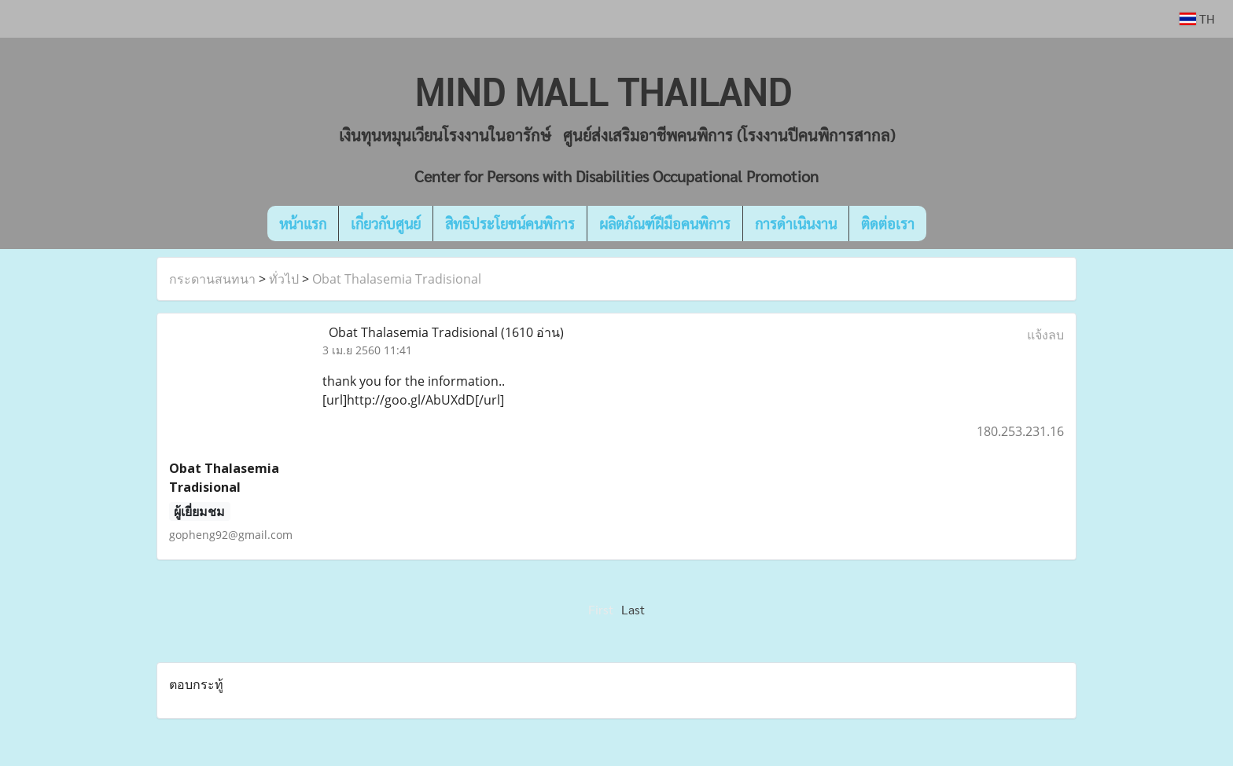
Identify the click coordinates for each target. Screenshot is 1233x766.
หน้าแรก (302, 223)
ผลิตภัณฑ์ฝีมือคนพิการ (665, 223)
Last (633, 609)
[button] (950, 224)
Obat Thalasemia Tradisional (396, 279)
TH (1197, 18)
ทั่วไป (284, 279)
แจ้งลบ (1045, 334)
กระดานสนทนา (212, 279)
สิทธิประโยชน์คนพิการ (510, 223)
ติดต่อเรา (888, 223)
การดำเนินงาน (796, 223)
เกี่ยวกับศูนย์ (386, 223)
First (600, 609)
